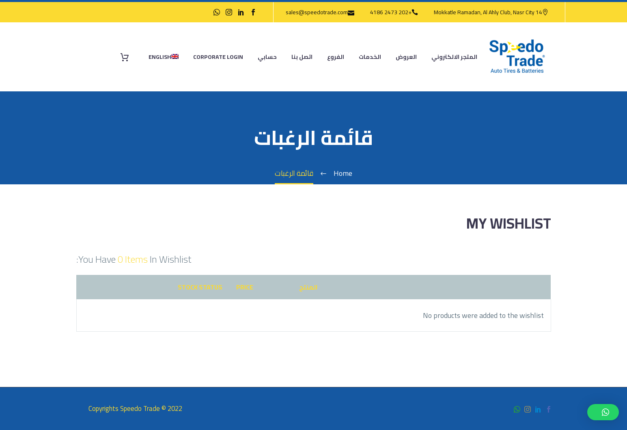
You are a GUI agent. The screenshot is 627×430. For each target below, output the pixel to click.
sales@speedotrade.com (317, 12)
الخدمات (370, 57)
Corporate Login (218, 57)
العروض (406, 57)
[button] (603, 412)
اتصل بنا (301, 57)
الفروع (335, 57)
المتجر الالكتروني (454, 57)
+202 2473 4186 (391, 12)
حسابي (267, 57)
